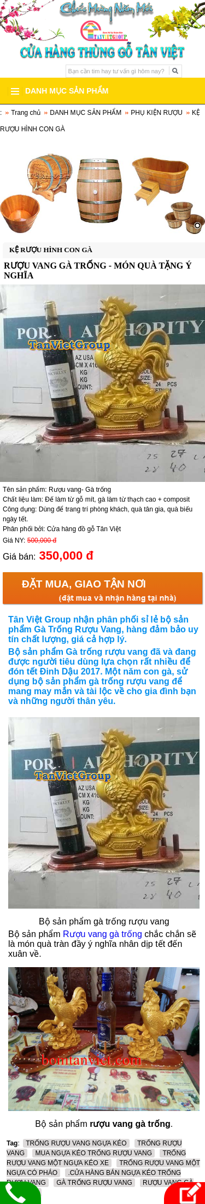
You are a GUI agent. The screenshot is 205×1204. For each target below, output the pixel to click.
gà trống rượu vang (129, 681)
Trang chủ (25, 113)
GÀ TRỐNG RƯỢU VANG (94, 1182)
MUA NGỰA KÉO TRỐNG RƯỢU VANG (93, 1153)
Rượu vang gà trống (103, 934)
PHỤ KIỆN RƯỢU (157, 113)
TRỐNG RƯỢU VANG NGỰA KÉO (76, 1143)
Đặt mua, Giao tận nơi (84, 584)
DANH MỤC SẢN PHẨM (85, 113)
